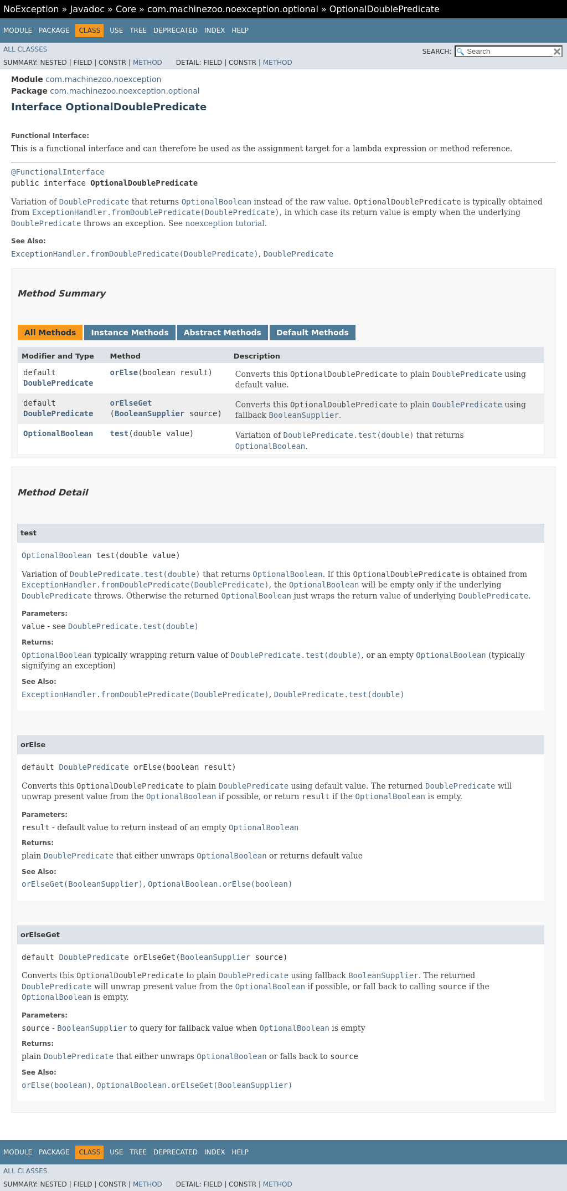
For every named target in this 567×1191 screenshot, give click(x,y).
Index (214, 30)
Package (54, 30)
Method (147, 63)
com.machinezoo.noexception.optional (232, 9)
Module (17, 30)
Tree (138, 30)
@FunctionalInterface (58, 171)
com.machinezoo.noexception (103, 79)
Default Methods (312, 332)
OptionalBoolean (58, 433)
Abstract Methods (222, 332)
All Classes (25, 49)
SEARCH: (437, 51)
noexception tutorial (224, 223)
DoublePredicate (58, 383)
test (119, 433)
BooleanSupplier (149, 413)
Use (116, 30)
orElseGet (131, 402)
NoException (31, 9)
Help (240, 30)
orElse (124, 372)
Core (126, 9)
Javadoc (87, 9)
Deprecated (175, 30)
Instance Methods (129, 332)
